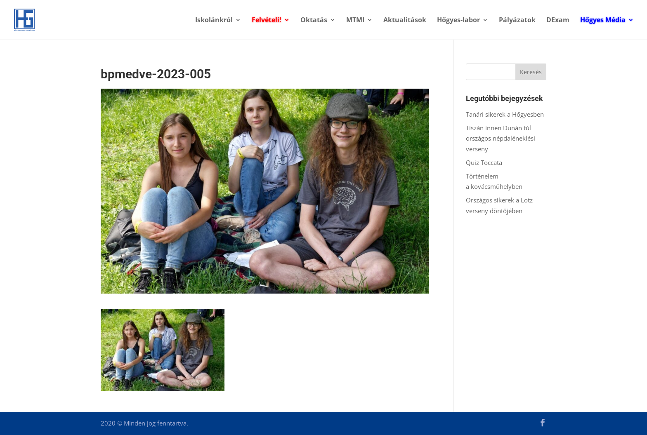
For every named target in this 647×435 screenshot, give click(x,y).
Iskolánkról (214, 20)
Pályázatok (517, 20)
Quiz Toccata (485, 162)
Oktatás (313, 20)
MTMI (355, 20)
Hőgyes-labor (458, 20)
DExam (557, 20)
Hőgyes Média (603, 20)
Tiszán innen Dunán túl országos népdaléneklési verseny (500, 138)
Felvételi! (266, 20)
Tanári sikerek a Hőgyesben (505, 114)
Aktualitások (404, 20)
